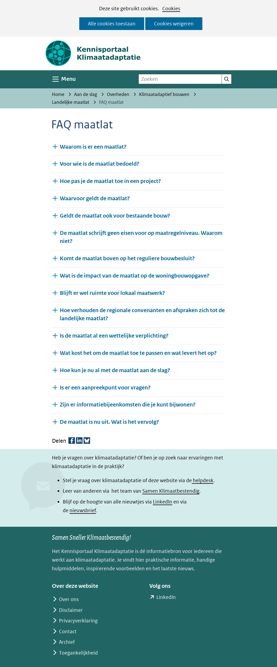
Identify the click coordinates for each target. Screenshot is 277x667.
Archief (67, 642)
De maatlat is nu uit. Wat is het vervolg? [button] (109, 421)
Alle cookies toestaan (112, 24)
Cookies (171, 8)
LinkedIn (162, 502)
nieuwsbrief (83, 510)
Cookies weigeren (174, 24)
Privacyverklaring (78, 621)
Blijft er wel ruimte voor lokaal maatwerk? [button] (112, 292)
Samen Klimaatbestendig (170, 491)
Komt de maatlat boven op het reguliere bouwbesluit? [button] (127, 258)
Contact (68, 631)
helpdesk (202, 480)
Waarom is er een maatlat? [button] (93, 146)
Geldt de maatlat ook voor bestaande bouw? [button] (115, 215)
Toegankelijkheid (78, 653)
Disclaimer (71, 610)
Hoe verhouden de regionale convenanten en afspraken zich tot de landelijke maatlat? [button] (142, 314)
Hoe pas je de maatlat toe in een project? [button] (110, 181)
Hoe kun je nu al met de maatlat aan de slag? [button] (115, 370)
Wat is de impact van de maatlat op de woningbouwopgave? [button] (134, 275)
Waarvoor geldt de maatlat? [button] (95, 198)
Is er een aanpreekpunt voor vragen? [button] (105, 387)
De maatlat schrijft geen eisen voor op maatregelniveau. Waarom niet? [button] (141, 237)
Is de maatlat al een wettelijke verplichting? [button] (114, 335)
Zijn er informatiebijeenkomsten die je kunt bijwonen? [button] (128, 404)
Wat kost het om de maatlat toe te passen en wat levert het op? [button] (138, 352)
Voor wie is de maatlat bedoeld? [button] (99, 163)
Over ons (69, 599)
